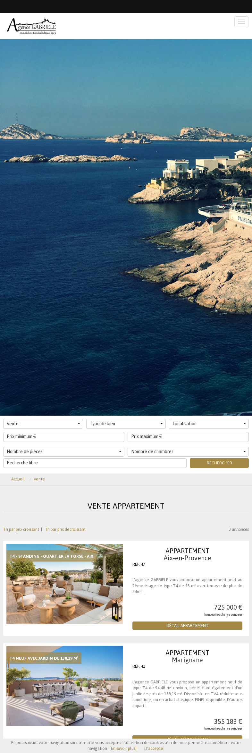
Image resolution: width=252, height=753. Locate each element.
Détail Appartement (187, 625)
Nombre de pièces (64, 451)
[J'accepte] (154, 748)
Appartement (187, 554)
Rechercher (219, 463)
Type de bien (126, 423)
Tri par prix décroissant (65, 529)
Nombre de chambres (188, 451)
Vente (43, 423)
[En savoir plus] (123, 748)
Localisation (209, 423)
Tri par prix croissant (21, 529)
